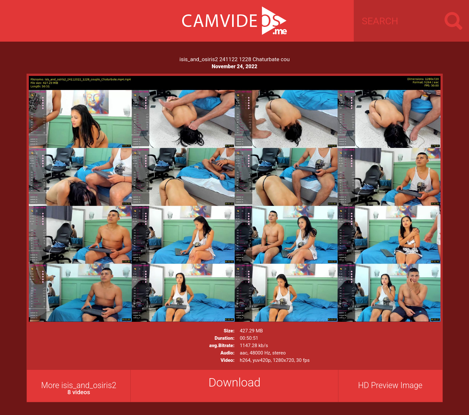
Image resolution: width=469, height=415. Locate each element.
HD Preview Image (390, 385)
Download (234, 382)
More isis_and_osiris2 (79, 388)
